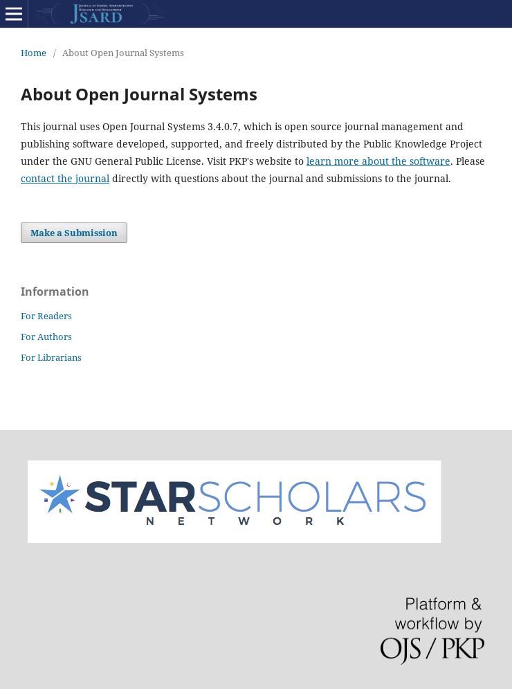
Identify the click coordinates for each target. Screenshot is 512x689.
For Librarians (51, 357)
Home (33, 52)
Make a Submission (74, 232)
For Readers (46, 316)
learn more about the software (378, 161)
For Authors (46, 336)
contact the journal (65, 178)
